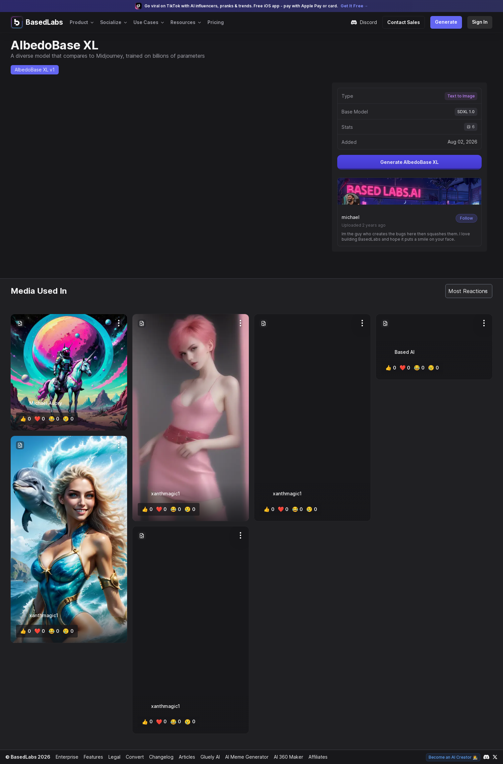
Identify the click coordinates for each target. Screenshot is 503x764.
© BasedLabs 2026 (27, 757)
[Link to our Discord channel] (486, 757)
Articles (184, 757)
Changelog (158, 757)
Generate (447, 22)
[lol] (52, 419)
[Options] (118, 323)
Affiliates (316, 757)
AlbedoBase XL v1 (34, 69)
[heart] (39, 419)
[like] (25, 419)
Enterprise (65, 757)
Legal (112, 757)
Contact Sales (406, 22)
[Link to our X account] (495, 757)
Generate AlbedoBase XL (409, 164)
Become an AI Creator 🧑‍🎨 (454, 757)
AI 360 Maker (286, 757)
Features (91, 757)
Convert (132, 757)
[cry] (66, 419)
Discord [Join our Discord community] (367, 22)
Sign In (480, 22)
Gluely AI (207, 757)
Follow (467, 218)
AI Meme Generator (244, 757)
